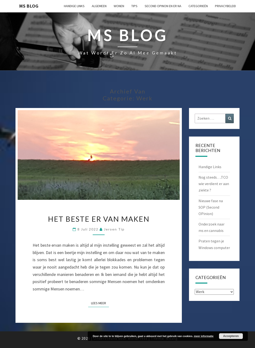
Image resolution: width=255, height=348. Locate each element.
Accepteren (231, 336)
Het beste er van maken (98, 219)
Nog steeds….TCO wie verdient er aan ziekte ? (214, 183)
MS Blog (28, 6)
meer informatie (204, 336)
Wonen (119, 6)
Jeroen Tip (114, 229)
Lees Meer (100, 302)
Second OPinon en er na (163, 6)
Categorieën (198, 6)
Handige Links (74, 6)
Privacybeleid (225, 6)
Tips (134, 6)
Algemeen (99, 6)
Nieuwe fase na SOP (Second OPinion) (211, 207)
